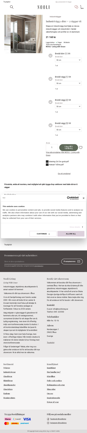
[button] (76, 7)
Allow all (71, 234)
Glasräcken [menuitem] (7, 389)
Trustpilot (6, 2)
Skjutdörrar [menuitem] (8, 380)
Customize (43, 234)
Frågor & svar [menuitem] (53, 402)
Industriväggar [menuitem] (9, 372)
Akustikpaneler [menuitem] (9, 385)
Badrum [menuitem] (6, 393)
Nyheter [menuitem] (6, 368)
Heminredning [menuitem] (9, 398)
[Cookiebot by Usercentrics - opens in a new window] (69, 198)
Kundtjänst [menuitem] (51, 368)
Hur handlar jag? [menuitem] (54, 372)
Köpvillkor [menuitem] (51, 376)
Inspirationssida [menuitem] (53, 398)
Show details (75, 227)
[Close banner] (83, 198)
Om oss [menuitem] (50, 393)
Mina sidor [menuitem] (51, 389)
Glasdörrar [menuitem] (7, 376)
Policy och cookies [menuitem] (54, 380)
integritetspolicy (38, 266)
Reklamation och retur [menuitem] (56, 385)
